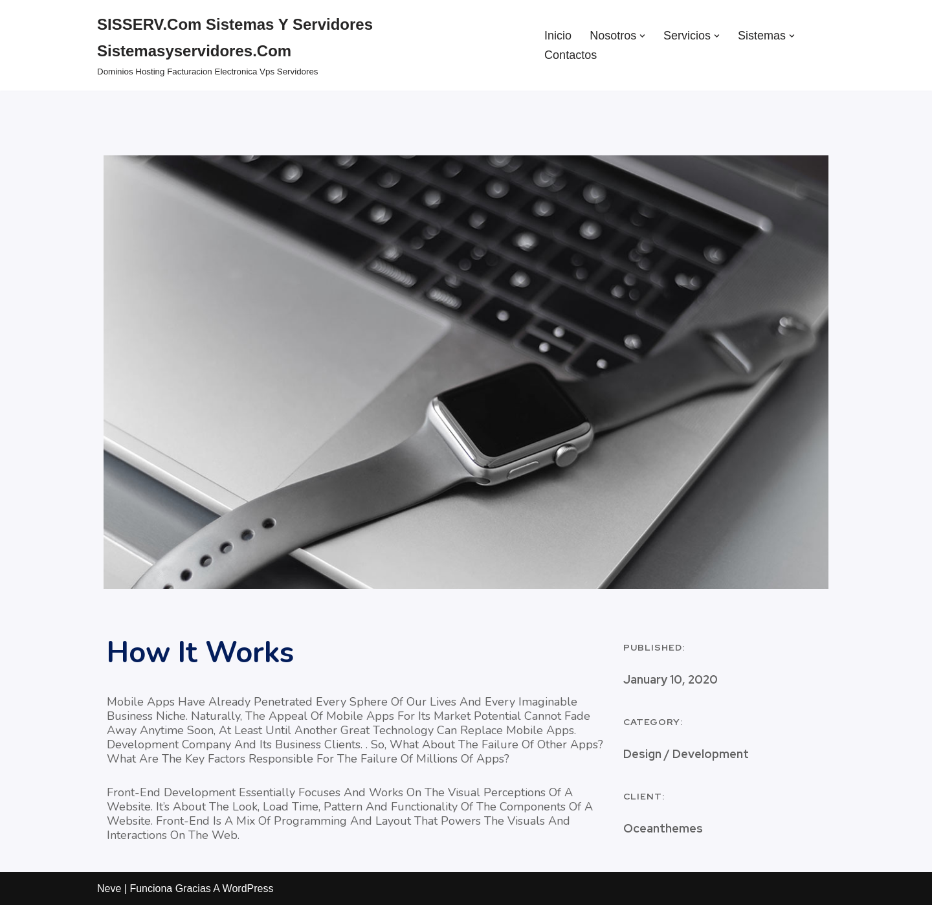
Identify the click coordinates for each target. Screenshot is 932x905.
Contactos (570, 55)
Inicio (557, 35)
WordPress (248, 888)
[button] (642, 36)
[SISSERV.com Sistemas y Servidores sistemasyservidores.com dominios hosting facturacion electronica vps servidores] (309, 45)
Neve (109, 888)
